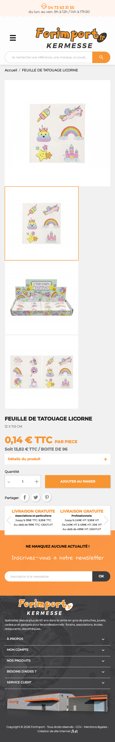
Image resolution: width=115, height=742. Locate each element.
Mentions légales (95, 727)
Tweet (35, 497)
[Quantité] (23, 481)
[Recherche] (58, 57)
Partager (24, 497)
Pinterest (47, 497)
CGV (79, 727)
